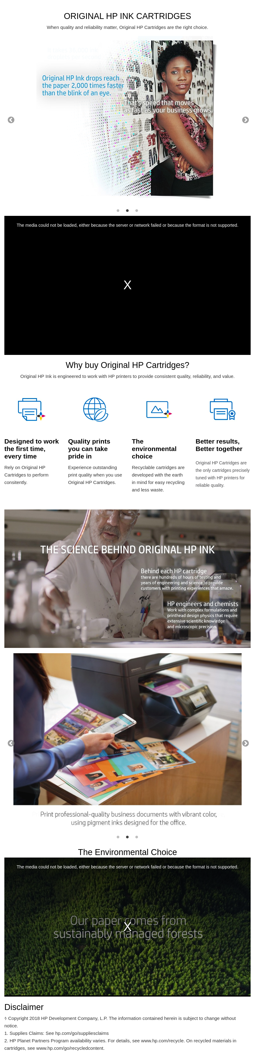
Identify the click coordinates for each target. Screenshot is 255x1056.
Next (245, 119)
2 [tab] (127, 211)
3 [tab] (137, 211)
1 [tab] (118, 211)
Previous (10, 119)
